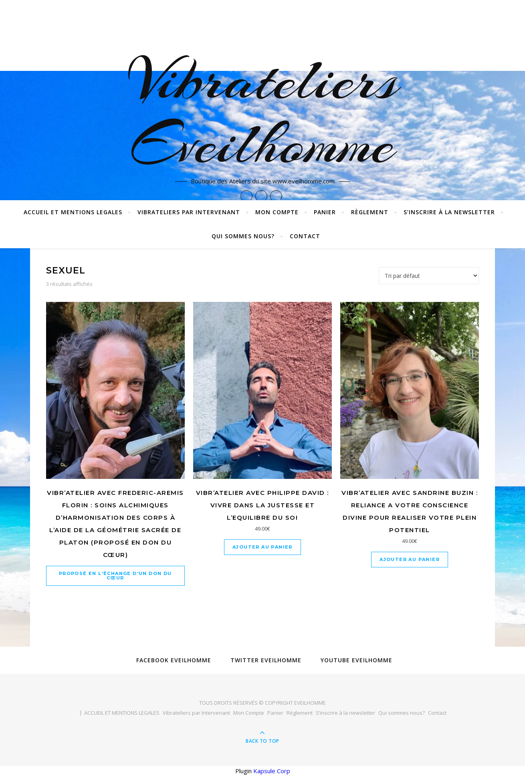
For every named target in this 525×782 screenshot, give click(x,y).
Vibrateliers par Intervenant (188, 212)
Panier (325, 212)
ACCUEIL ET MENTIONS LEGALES (73, 212)
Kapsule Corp (271, 771)
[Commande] (429, 275)
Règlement (369, 212)
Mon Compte (277, 212)
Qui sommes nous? (243, 236)
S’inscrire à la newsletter (449, 212)
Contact (305, 236)
